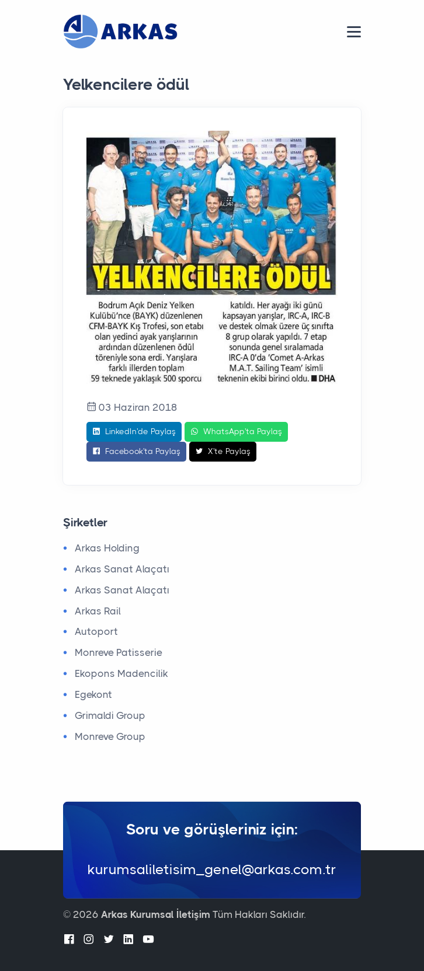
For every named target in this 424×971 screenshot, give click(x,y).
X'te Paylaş (223, 452)
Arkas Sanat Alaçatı (122, 569)
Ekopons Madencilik (121, 673)
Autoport (96, 631)
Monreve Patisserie (118, 652)
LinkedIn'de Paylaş (134, 432)
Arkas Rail (98, 611)
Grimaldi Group (110, 715)
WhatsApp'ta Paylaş (236, 432)
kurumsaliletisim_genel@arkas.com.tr (212, 869)
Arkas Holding (107, 548)
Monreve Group (110, 736)
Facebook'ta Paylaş (136, 452)
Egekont (93, 694)
